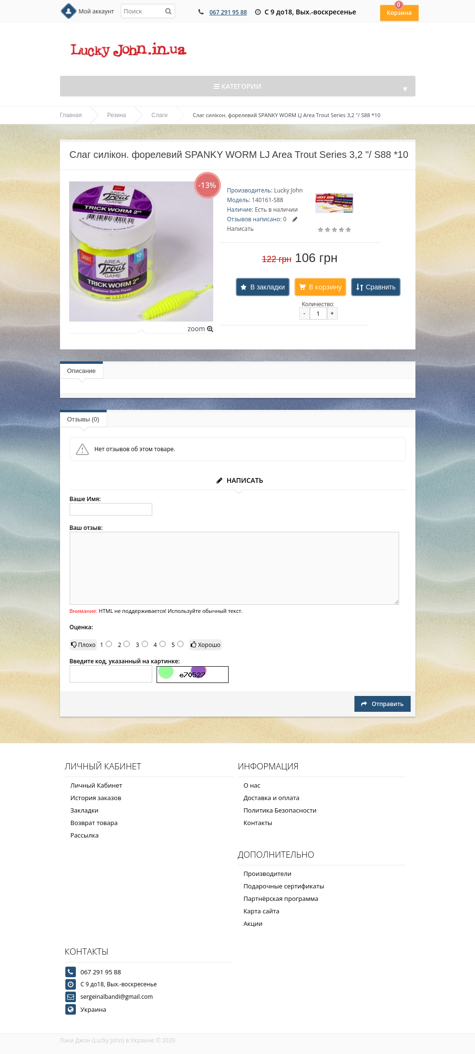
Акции (253, 923)
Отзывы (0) (83, 419)
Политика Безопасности (280, 810)
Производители (268, 873)
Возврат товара (94, 822)
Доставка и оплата (272, 797)
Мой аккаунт (96, 11)
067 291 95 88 (228, 12)
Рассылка (85, 835)
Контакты (258, 822)
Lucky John (288, 190)
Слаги (159, 115)
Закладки (85, 810)
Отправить (382, 704)
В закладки (267, 287)
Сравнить (380, 287)
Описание (81, 370)
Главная (71, 115)
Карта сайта (262, 911)
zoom (200, 328)
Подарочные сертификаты (284, 886)
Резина (116, 115)
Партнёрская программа (281, 898)
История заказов (96, 797)
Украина (94, 1009)
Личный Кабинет (96, 785)
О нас (252, 785)
